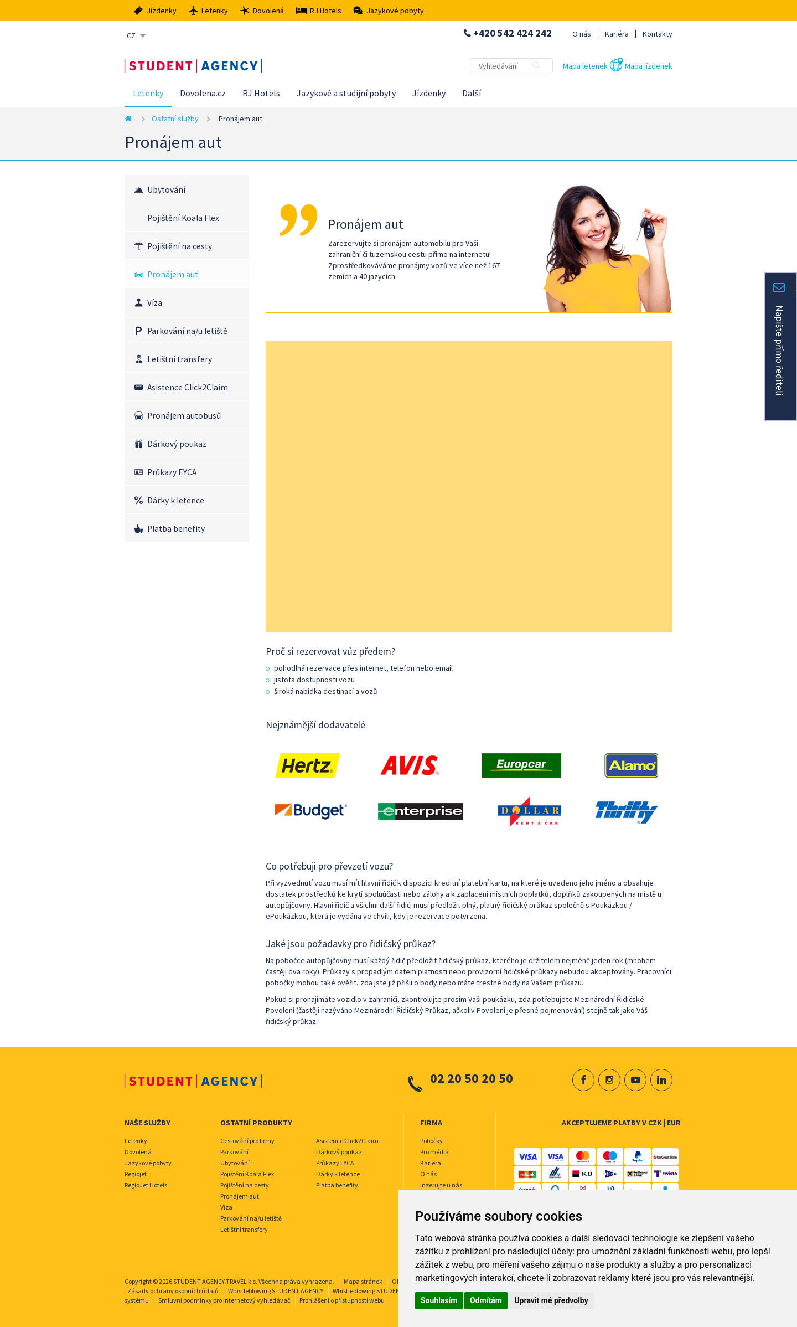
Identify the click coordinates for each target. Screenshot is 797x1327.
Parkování (234, 1152)
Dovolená (138, 1152)
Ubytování (166, 189)
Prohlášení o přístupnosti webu (342, 1300)
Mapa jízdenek (648, 66)
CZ (131, 35)
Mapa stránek (363, 1281)
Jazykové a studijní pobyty (346, 93)
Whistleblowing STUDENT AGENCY (275, 1291)
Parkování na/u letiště (187, 331)
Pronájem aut (172, 274)
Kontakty (657, 34)
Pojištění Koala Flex (183, 218)
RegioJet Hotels (146, 1185)
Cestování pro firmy (247, 1140)
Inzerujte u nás (441, 1185)
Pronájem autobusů (184, 415)
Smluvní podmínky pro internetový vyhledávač (224, 1300)
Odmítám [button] (486, 1300)
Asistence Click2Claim (187, 387)
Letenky (148, 93)
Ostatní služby (175, 119)
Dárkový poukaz (176, 444)
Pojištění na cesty (179, 246)
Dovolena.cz (203, 93)
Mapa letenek (585, 66)
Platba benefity (176, 528)
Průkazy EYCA (171, 472)
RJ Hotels (261, 93)
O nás (581, 34)
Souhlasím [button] (439, 1300)
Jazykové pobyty (148, 1163)
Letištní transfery (179, 359)
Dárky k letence (175, 500)
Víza (154, 302)
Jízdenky (429, 93)
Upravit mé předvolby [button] (551, 1300)
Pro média (434, 1152)
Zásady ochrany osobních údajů (173, 1291)
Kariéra (617, 34)
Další (471, 93)
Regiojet (136, 1174)
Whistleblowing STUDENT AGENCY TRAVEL (391, 1291)
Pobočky (431, 1140)
